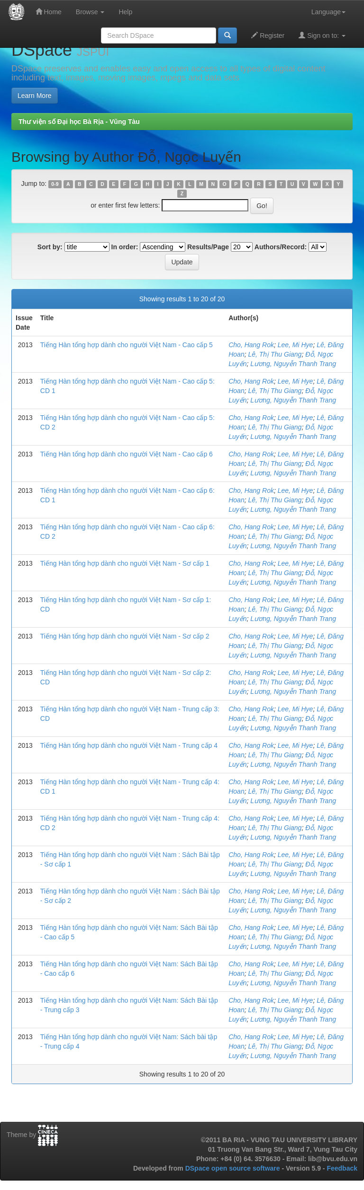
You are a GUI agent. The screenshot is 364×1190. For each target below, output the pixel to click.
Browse (90, 12)
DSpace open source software (233, 1168)
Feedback (342, 1168)
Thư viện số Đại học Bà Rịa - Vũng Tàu (79, 121)
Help (125, 12)
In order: (124, 247)
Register (267, 35)
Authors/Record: (281, 247)
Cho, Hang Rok (251, 345)
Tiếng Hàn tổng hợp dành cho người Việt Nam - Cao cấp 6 (126, 454)
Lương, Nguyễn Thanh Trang (293, 364)
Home (49, 12)
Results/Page (208, 247)
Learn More (35, 95)
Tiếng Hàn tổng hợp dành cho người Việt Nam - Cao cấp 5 (126, 345)
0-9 (54, 184)
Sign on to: (322, 35)
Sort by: (50, 247)
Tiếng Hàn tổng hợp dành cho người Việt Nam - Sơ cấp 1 (124, 563)
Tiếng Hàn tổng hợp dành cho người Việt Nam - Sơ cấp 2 (124, 636)
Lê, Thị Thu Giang (274, 354)
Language (328, 12)
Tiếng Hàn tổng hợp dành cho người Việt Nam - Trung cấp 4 (129, 745)
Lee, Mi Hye (295, 345)
